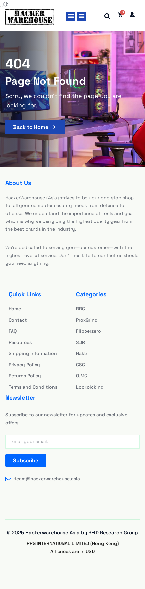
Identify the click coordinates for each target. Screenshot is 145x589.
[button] (70, 16)
